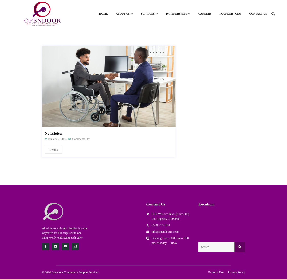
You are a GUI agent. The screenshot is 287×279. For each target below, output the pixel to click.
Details (53, 149)
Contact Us (258, 13)
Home (103, 13)
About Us (123, 13)
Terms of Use (215, 272)
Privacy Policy (236, 272)
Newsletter (54, 133)
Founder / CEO (230, 13)
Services (148, 13)
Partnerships (176, 13)
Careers (204, 13)
